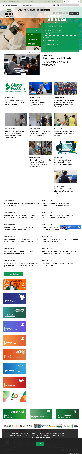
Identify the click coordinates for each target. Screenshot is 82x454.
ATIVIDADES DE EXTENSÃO (53, 30)
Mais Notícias (14, 274)
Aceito (40, 444)
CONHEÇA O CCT (50, 37)
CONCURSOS (49, 33)
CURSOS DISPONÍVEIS (51, 41)
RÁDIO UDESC (49, 48)
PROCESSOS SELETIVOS (52, 44)
